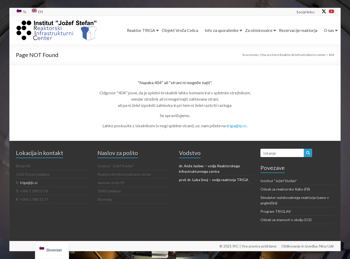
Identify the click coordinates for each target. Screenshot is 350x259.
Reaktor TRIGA (141, 30)
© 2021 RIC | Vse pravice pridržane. (248, 246)
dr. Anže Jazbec (191, 166)
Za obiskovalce (258, 30)
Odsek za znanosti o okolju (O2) (286, 219)
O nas (329, 30)
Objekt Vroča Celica (180, 30)
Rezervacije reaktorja (298, 30)
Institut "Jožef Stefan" (278, 181)
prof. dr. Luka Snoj (193, 179)
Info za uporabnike (221, 30)
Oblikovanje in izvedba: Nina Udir (307, 246)
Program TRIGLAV (275, 211)
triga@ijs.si (236, 125)
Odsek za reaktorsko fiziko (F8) (285, 189)
